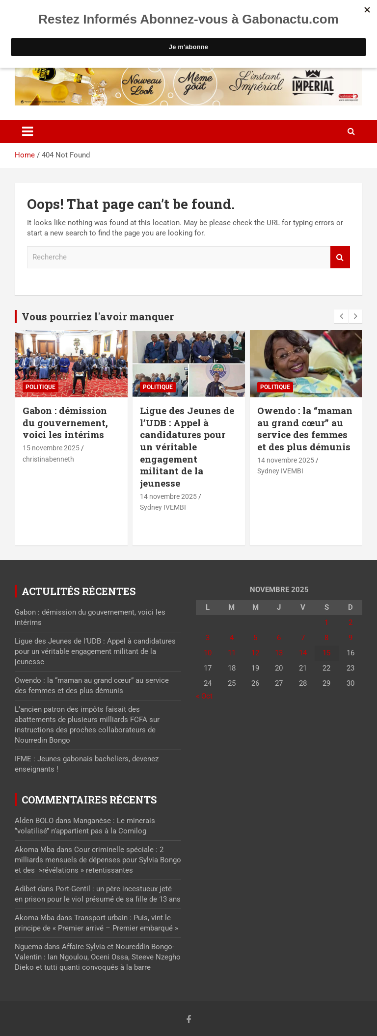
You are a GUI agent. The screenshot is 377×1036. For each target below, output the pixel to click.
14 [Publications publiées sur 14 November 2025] (303, 652)
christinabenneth (48, 459)
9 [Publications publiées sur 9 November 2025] (350, 637)
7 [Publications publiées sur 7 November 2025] (303, 637)
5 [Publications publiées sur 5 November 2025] (255, 637)
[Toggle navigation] (27, 131)
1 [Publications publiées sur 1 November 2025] (326, 622)
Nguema (28, 946)
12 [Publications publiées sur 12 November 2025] (255, 652)
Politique (40, 387)
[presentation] (341, 316)
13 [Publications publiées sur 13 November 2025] (279, 652)
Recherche (340, 257)
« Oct (204, 696)
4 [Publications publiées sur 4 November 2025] (232, 637)
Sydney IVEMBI (163, 507)
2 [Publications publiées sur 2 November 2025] (350, 622)
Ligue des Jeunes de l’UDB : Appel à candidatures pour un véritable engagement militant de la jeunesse (187, 446)
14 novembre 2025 (168, 496)
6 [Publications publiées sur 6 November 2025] (279, 637)
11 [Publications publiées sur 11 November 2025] (232, 652)
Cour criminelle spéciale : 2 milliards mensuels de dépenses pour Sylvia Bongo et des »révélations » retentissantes (98, 860)
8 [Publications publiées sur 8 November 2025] (326, 637)
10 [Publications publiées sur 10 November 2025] (208, 652)
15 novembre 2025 (51, 448)
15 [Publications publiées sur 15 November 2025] (326, 652)
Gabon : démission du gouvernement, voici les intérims (65, 422)
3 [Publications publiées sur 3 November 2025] (208, 637)
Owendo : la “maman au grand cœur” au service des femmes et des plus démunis (304, 428)
